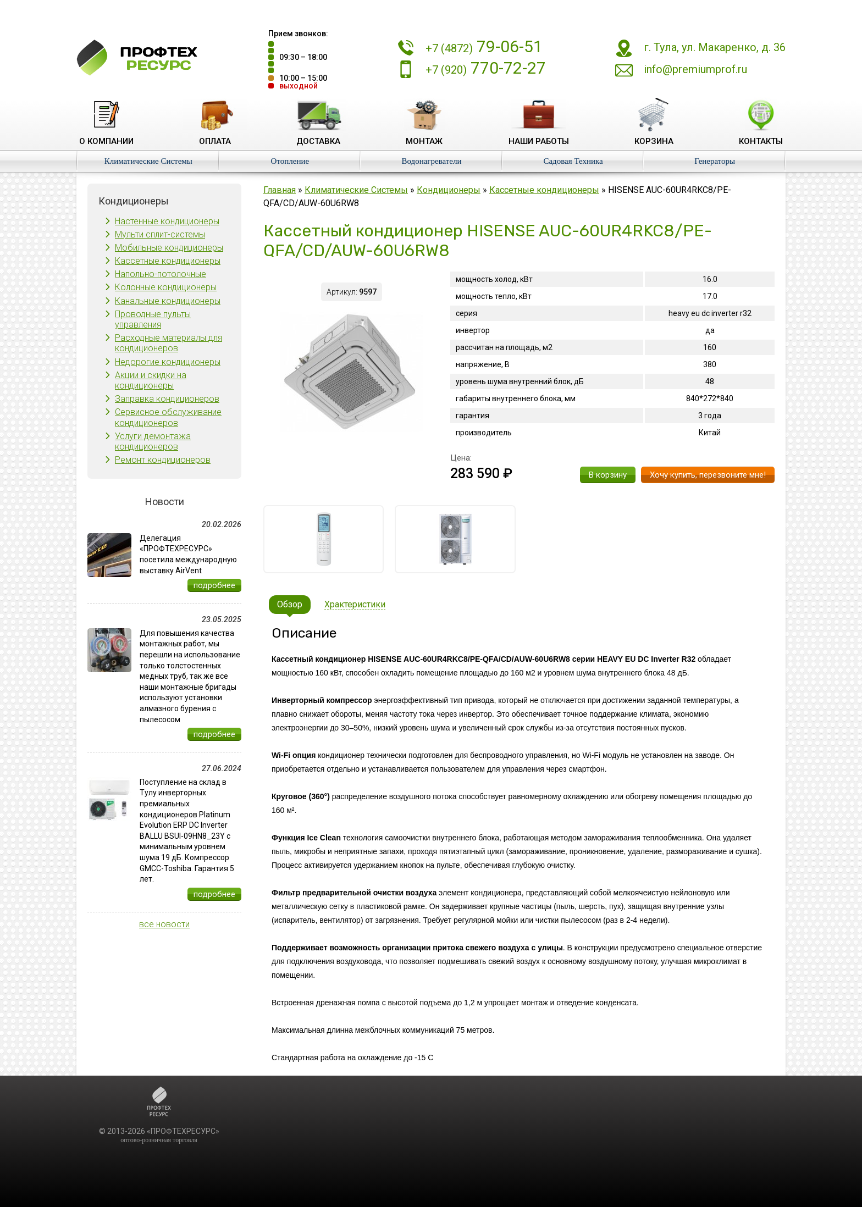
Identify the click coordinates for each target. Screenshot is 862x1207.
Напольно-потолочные (160, 274)
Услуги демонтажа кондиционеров (153, 441)
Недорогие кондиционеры (167, 362)
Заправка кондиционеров (167, 399)
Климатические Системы (148, 161)
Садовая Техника (573, 161)
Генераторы (714, 161)
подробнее (214, 585)
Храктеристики (354, 604)
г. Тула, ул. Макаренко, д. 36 (715, 47)
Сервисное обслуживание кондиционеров (168, 417)
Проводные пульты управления (153, 319)
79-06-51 (484, 46)
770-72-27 (486, 67)
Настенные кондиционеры (167, 221)
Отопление (290, 161)
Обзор (289, 604)
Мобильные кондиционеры (169, 247)
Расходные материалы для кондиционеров (168, 343)
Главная (279, 190)
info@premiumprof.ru (695, 69)
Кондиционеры (448, 190)
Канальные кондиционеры (167, 301)
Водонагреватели (431, 161)
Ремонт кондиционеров (163, 460)
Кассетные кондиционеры (167, 261)
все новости (164, 924)
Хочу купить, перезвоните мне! (708, 475)
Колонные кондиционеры (166, 287)
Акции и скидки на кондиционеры (150, 380)
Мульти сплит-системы (160, 234)
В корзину (608, 475)
